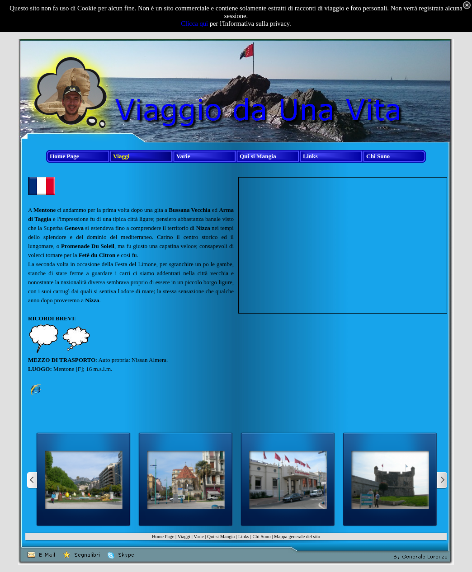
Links (243, 536)
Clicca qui (194, 23)
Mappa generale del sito (297, 536)
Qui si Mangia (221, 536)
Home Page (163, 536)
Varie (198, 536)
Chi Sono (261, 536)
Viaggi (184, 536)
